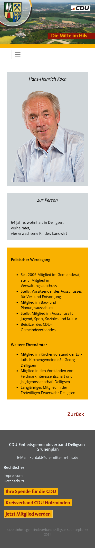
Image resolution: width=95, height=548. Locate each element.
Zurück (75, 414)
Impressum (13, 475)
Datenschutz (14, 480)
